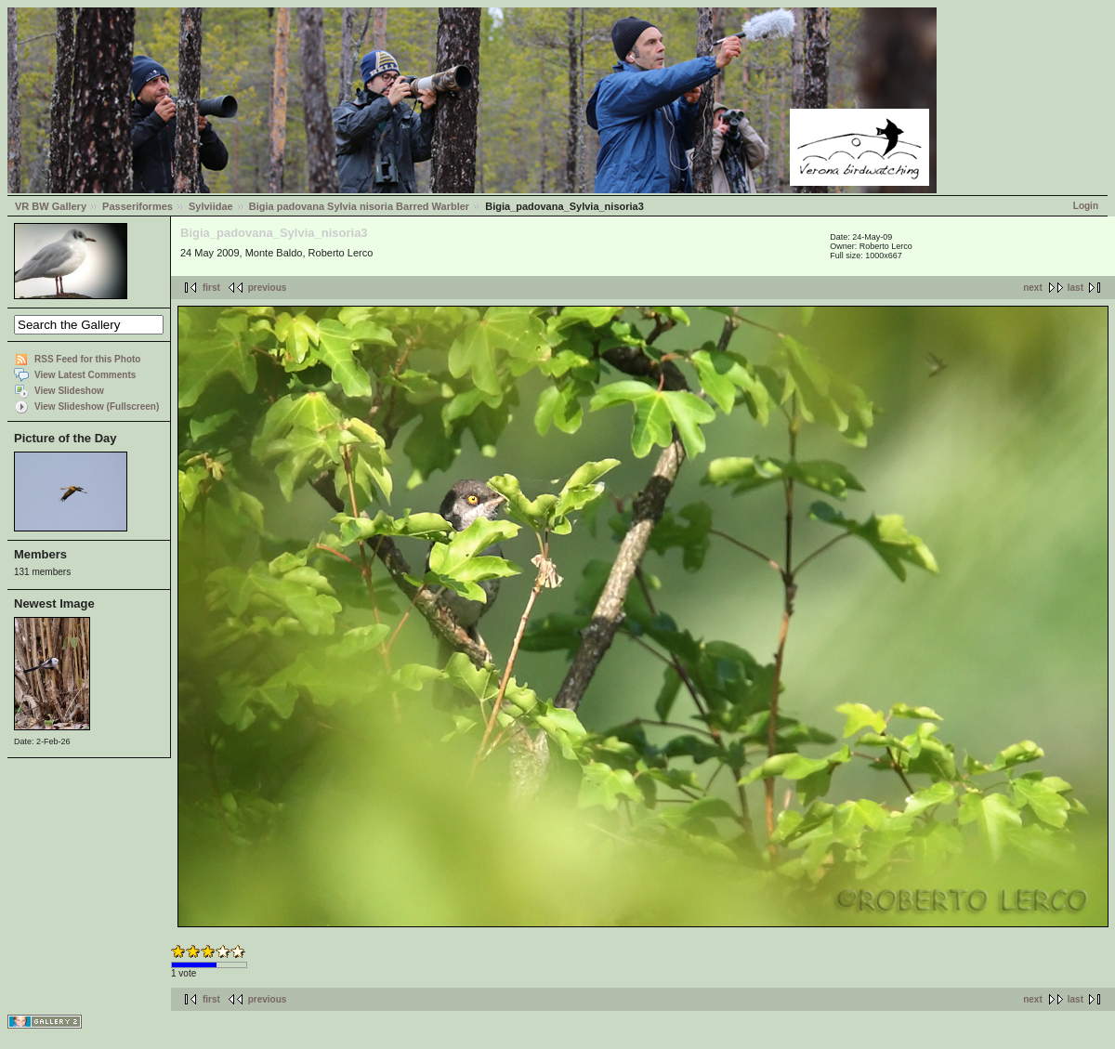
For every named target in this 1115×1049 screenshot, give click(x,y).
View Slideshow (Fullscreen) (96, 406)
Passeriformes (137, 206)
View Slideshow (69, 391)
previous (267, 287)
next (1033, 287)
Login (1085, 206)
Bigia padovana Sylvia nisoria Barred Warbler (359, 206)
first (211, 287)
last (1075, 287)
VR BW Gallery (50, 206)
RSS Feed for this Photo (87, 359)
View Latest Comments (85, 375)
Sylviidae (211, 206)
